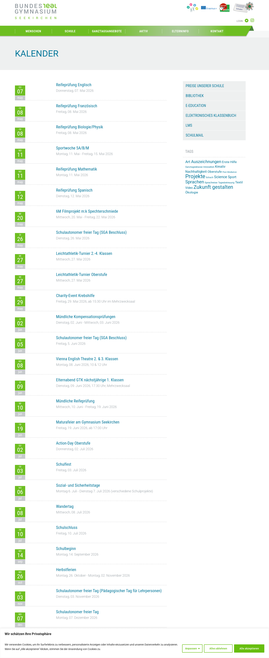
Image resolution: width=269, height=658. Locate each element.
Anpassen (191, 648)
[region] (134, 643)
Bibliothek (195, 95)
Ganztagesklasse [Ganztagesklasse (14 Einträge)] (193, 167)
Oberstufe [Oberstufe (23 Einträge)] (215, 172)
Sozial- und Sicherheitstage (78, 485)
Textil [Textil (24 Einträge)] (239, 182)
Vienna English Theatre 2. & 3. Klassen (87, 359)
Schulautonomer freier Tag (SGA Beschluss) (91, 232)
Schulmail (195, 135)
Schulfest (63, 464)
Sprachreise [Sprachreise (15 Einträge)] (211, 182)
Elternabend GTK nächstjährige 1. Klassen (90, 380)
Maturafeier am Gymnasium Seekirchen (87, 422)
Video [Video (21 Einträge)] (189, 188)
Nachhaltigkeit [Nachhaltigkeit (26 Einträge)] (196, 172)
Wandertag (65, 506)
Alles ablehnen (218, 648)
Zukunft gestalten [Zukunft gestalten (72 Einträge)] (213, 187)
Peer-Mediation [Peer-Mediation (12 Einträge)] (229, 172)
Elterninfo (180, 31)
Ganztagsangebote (107, 31)
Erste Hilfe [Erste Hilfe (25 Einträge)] (229, 162)
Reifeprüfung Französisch (76, 106)
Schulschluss (66, 527)
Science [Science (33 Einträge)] (220, 177)
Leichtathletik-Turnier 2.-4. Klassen (84, 253)
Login (239, 21)
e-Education (196, 105)
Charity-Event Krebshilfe (75, 295)
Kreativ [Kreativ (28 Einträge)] (220, 166)
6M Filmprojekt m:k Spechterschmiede (87, 211)
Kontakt (217, 31)
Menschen (33, 31)
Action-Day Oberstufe (73, 443)
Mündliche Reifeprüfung (75, 401)
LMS (189, 125)
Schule (70, 31)
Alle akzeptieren (249, 648)
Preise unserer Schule (205, 86)
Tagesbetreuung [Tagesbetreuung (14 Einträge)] (226, 182)
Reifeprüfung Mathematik (76, 169)
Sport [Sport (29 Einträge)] (232, 177)
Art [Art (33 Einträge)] (187, 162)
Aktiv (143, 31)
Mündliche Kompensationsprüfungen (85, 316)
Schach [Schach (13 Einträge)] (209, 177)
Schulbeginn (66, 548)
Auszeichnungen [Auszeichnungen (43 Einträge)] (206, 161)
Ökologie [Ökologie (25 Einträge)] (191, 192)
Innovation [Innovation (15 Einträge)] (208, 166)
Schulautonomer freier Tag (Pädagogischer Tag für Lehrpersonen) (109, 590)
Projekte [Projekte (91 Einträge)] (195, 176)
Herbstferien (66, 569)
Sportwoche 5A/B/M (72, 148)
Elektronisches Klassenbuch (211, 115)
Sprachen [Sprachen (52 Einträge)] (194, 182)
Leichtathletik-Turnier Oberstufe (81, 274)
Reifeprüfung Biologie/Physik (79, 127)
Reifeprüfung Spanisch (74, 190)
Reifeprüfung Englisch (73, 84)
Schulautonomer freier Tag (77, 611)
